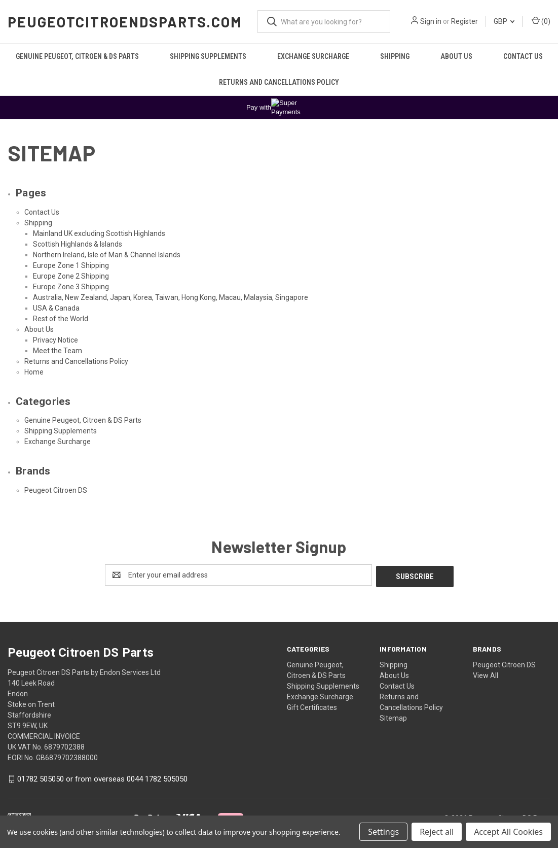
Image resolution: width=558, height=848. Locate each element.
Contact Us (523, 56)
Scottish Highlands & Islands (77, 244)
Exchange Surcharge (313, 56)
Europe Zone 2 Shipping (71, 276)
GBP (504, 21)
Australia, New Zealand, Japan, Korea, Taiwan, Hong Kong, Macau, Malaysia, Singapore (170, 297)
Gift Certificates (312, 706)
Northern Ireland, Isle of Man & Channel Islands (106, 255)
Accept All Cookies (508, 831)
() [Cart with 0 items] (541, 20)
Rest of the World (60, 319)
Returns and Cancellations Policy (279, 82)
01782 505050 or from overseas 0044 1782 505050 (102, 777)
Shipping (395, 56)
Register (464, 21)
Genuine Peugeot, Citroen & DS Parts (77, 56)
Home (34, 372)
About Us (456, 56)
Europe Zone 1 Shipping (71, 265)
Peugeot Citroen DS (55, 490)
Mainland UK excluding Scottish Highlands (99, 233)
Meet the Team (57, 351)
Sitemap (393, 717)
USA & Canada (56, 308)
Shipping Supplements (208, 56)
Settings (383, 831)
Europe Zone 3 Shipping (71, 287)
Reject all (437, 831)
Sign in (430, 21)
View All (485, 674)
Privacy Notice (55, 340)
